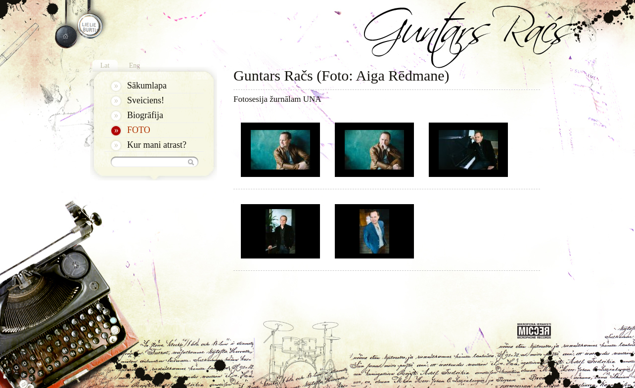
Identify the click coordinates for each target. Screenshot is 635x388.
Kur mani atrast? (156, 145)
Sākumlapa (147, 85)
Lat (105, 65)
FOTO (138, 130)
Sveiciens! (145, 100)
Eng (134, 65)
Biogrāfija (145, 115)
